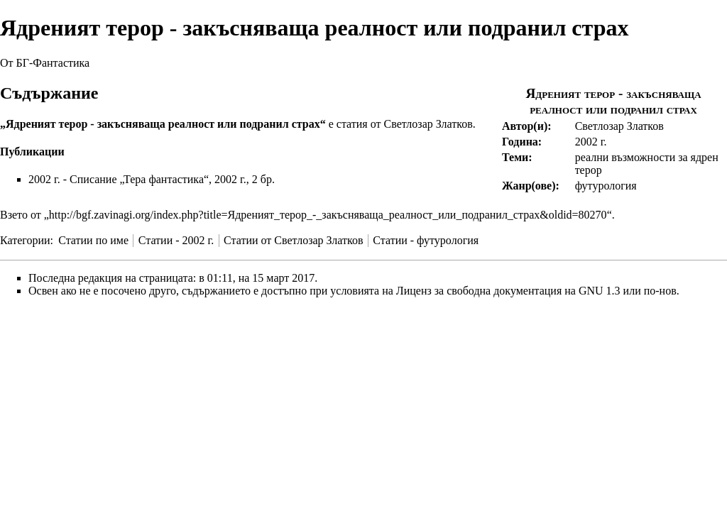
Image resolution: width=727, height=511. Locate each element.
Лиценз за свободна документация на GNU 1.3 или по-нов (536, 291)
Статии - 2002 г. (176, 240)
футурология (606, 186)
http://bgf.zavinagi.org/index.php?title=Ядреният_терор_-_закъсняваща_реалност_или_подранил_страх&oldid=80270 (328, 215)
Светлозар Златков (619, 126)
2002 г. (591, 142)
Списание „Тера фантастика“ (139, 179)
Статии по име (93, 240)
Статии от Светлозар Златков (293, 240)
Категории (25, 240)
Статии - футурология (426, 240)
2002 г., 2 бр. (244, 179)
